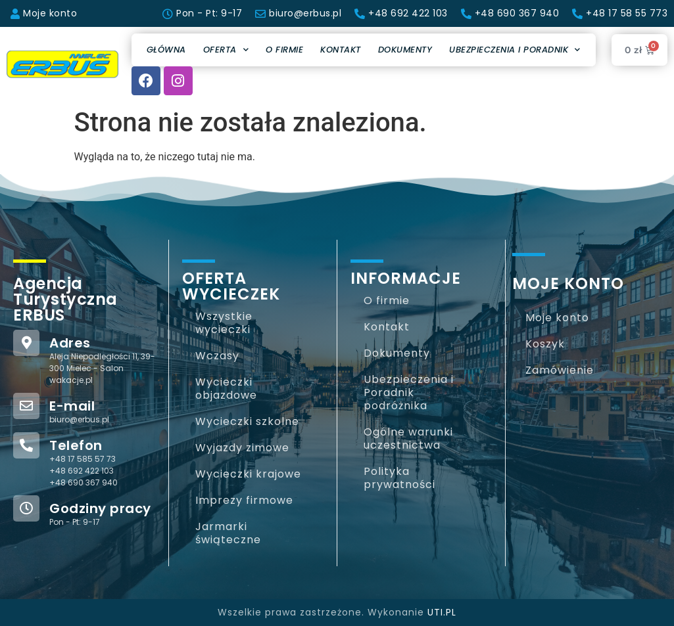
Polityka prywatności (399, 478)
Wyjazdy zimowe (242, 447)
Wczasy (217, 355)
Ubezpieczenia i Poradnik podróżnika (409, 392)
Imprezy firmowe (244, 500)
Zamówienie (559, 370)
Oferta (226, 49)
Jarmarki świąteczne (228, 533)
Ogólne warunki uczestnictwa (408, 438)
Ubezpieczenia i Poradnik (515, 49)
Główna (166, 49)
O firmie (284, 49)
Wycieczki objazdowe (226, 388)
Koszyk (545, 343)
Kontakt (340, 49)
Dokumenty (405, 49)
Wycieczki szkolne (247, 421)
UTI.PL (441, 612)
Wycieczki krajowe (248, 473)
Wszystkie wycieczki (224, 323)
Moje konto (557, 317)
